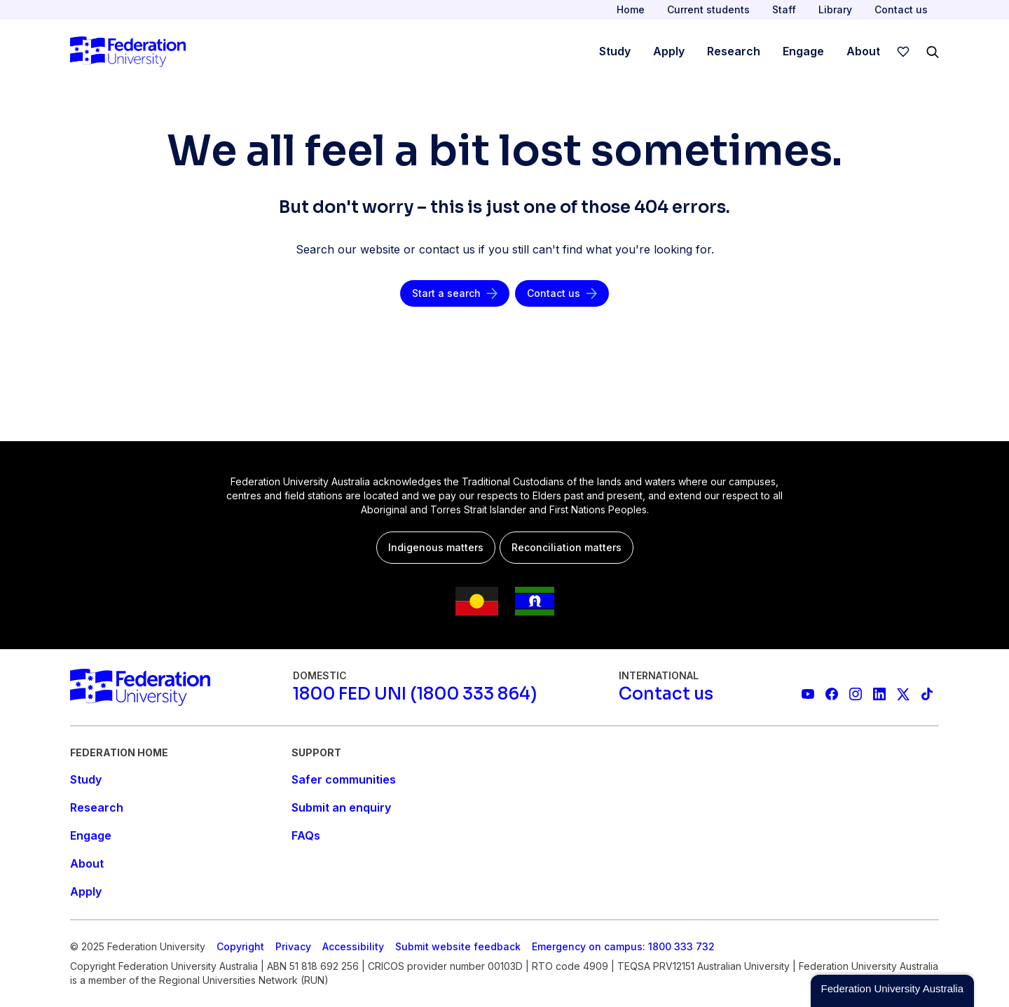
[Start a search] (454, 293)
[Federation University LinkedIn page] (879, 694)
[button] (892, 991)
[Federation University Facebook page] (832, 694)
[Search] (932, 51)
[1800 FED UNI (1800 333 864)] (415, 694)
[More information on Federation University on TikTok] (927, 694)
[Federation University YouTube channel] (808, 694)
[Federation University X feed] (903, 694)
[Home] (128, 51)
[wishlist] (903, 51)
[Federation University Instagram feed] (855, 694)
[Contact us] (562, 293)
